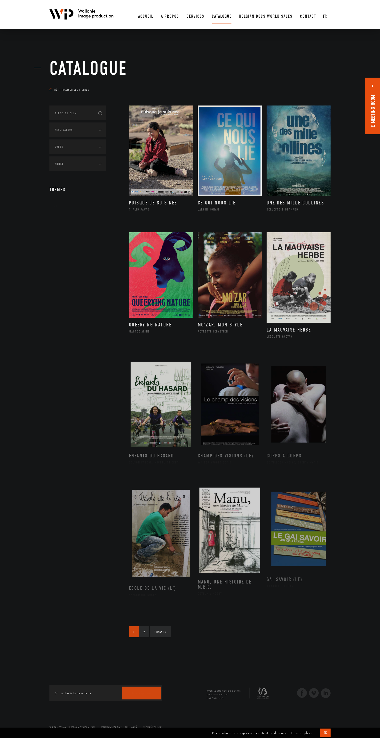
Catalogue (88, 68)
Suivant (160, 632)
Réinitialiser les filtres (69, 89)
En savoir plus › (301, 733)
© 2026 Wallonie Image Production (72, 726)
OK (325, 733)
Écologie (61, 236)
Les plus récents (318, 85)
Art (56, 206)
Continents (63, 221)
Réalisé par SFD (152, 726)
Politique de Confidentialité (119, 726)
